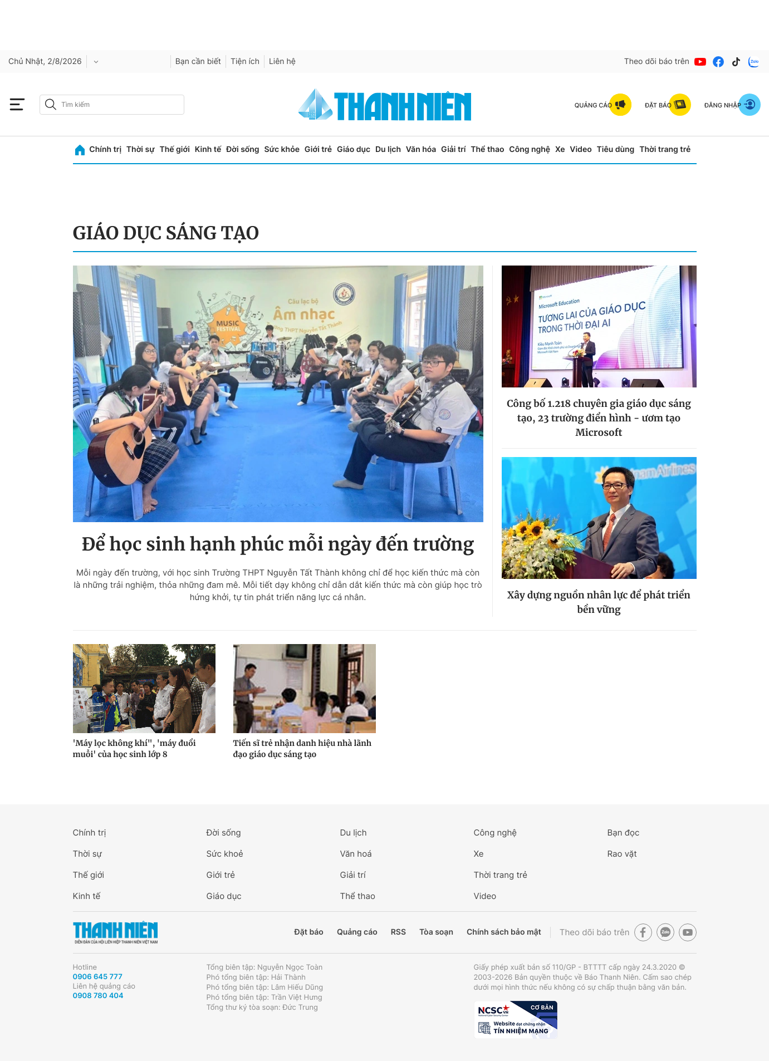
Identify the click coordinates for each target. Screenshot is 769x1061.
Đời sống (242, 149)
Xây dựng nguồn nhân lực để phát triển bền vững (598, 602)
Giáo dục (353, 149)
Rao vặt (622, 853)
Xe (560, 149)
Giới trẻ (318, 149)
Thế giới (175, 149)
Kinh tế (208, 149)
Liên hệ (282, 61)
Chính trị (105, 149)
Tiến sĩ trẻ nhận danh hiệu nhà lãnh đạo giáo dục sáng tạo (302, 748)
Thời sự (140, 149)
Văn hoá (356, 853)
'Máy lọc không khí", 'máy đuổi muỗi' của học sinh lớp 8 (134, 748)
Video (580, 149)
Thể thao (487, 149)
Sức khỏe (282, 149)
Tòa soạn (436, 932)
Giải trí (453, 149)
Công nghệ (529, 149)
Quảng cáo (357, 932)
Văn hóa (421, 149)
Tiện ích (245, 61)
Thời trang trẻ (664, 149)
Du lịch (388, 149)
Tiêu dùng (616, 149)
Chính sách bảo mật (504, 932)
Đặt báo (309, 932)
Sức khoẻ (225, 853)
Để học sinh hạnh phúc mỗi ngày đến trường (278, 544)
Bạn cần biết (198, 61)
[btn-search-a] (50, 104)
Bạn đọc (624, 832)
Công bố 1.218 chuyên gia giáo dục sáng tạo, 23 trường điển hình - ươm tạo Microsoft (599, 418)
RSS (398, 932)
